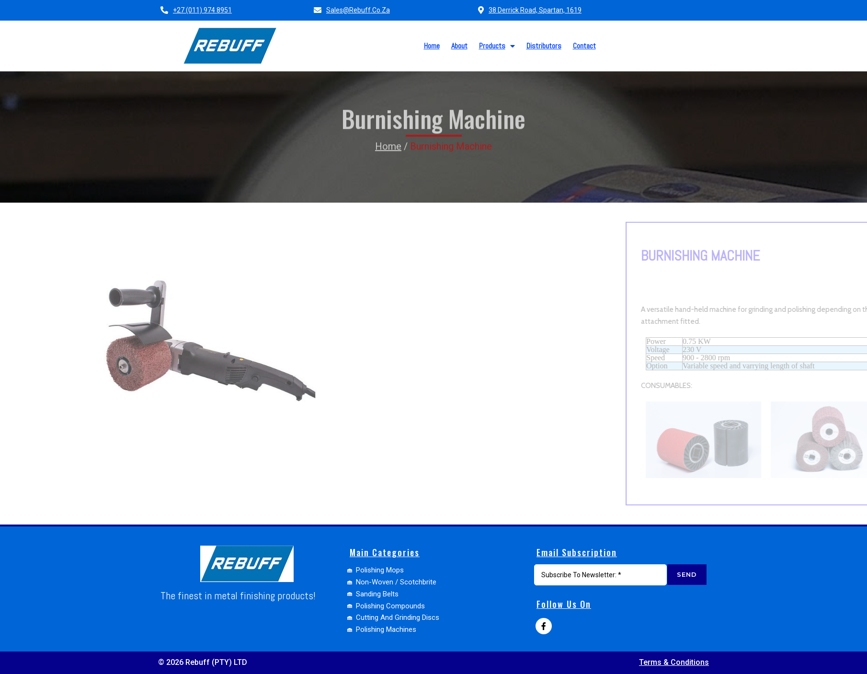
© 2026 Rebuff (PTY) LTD (202, 662)
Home (388, 124)
